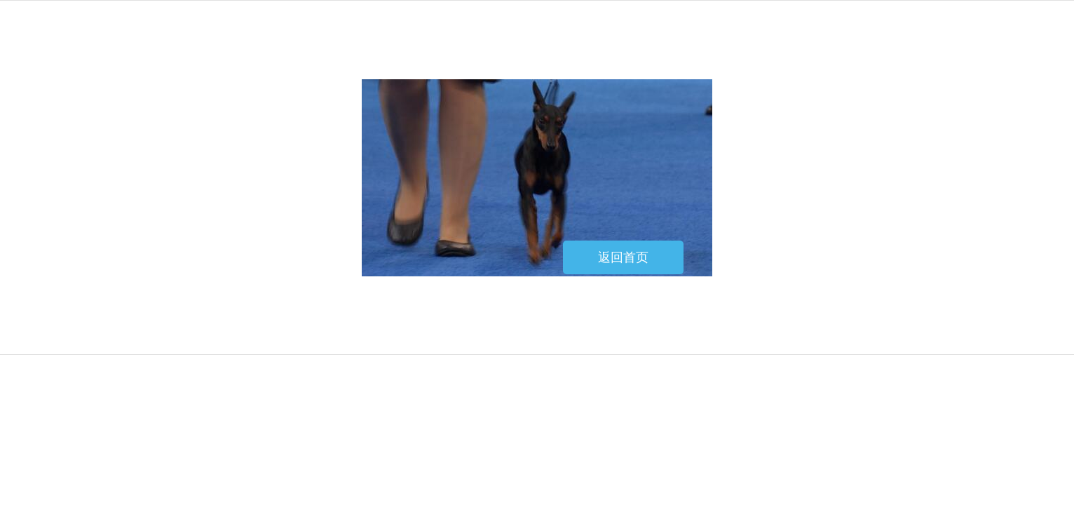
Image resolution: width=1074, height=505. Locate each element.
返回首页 (623, 257)
